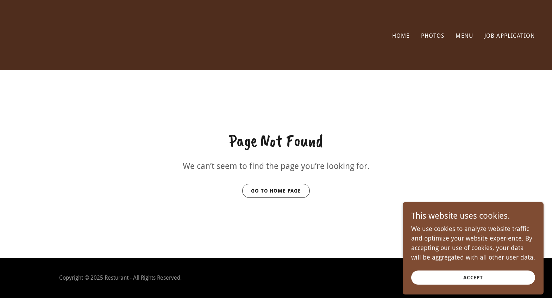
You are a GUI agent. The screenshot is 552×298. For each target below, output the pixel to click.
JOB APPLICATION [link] (509, 35)
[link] (143, 55)
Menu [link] (464, 35)
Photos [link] (433, 35)
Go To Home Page (276, 191)
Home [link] (401, 35)
